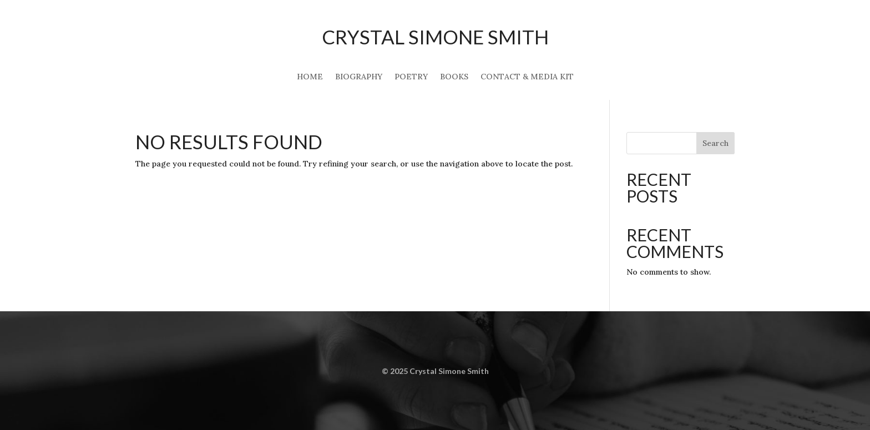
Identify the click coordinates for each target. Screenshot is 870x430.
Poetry (411, 77)
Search (715, 143)
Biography (358, 77)
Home (310, 77)
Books (454, 77)
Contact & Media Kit (527, 77)
